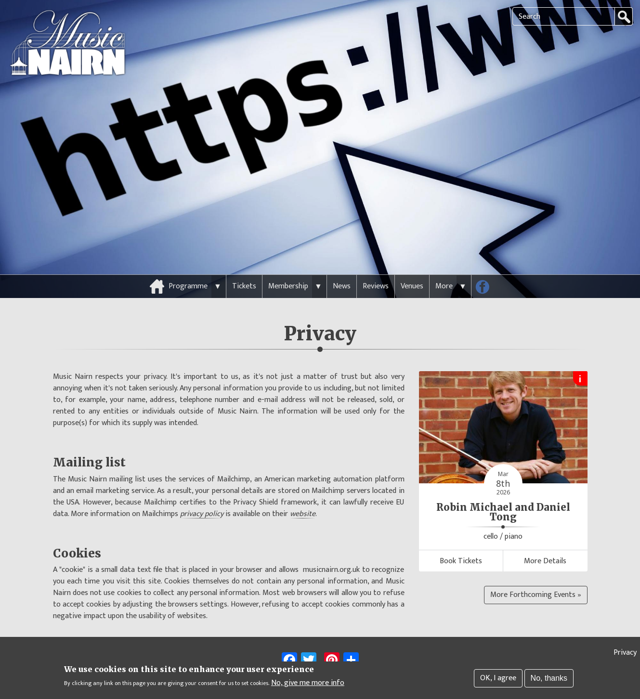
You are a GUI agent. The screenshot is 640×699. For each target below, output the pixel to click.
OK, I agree (498, 679)
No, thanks (549, 679)
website (302, 497)
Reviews (376, 269)
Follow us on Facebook (486, 272)
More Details (545, 544)
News (342, 269)
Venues (412, 269)
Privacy (625, 653)
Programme (188, 269)
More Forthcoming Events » (535, 577)
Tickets (244, 269)
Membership (288, 269)
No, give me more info (307, 684)
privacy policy (201, 497)
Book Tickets (461, 544)
